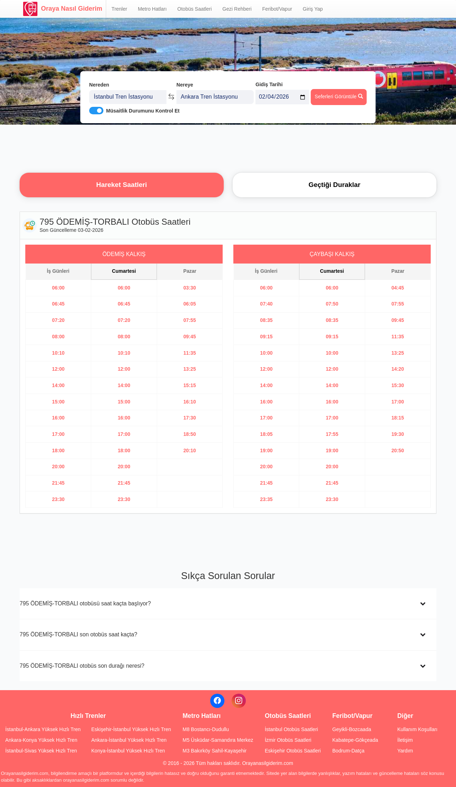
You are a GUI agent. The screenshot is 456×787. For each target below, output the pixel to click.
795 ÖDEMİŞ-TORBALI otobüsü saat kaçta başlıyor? (85, 603)
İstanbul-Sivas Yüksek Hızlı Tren (41, 751)
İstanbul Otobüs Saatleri (291, 729)
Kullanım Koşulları (417, 729)
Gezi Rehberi (237, 9)
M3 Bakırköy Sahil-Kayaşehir (214, 751)
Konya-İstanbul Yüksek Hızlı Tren (128, 751)
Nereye (184, 85)
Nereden (99, 85)
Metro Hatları (152, 9)
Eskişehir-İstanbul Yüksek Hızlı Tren (131, 729)
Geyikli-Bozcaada (351, 729)
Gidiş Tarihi (269, 84)
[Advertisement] (228, 148)
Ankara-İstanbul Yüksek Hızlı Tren (128, 740)
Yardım (405, 751)
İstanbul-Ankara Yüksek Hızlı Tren (43, 729)
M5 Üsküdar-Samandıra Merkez (217, 740)
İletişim (405, 740)
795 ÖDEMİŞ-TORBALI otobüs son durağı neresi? (82, 666)
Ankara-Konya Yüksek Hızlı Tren (41, 740)
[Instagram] (239, 701)
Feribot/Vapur (277, 9)
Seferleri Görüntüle (339, 96)
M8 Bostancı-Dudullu (205, 729)
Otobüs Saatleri (194, 9)
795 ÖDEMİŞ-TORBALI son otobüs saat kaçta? (78, 634)
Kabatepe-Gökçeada (355, 740)
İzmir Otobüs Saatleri (288, 740)
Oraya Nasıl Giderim (62, 9)
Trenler (119, 9)
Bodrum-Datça (348, 751)
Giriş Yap (313, 9)
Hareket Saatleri (121, 184)
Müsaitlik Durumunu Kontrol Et (143, 111)
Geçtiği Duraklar (334, 184)
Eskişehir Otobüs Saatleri (293, 751)
